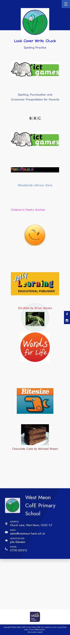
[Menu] (66, 4)
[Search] (44, 40)
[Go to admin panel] (35, 632)
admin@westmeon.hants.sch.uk (27, 533)
